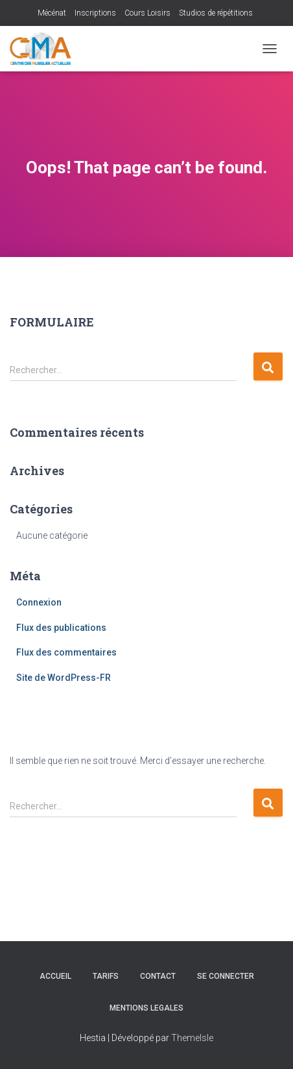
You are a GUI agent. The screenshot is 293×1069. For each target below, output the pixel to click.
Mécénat (52, 13)
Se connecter (225, 976)
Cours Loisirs (147, 13)
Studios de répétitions (216, 13)
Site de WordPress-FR (63, 677)
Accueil (55, 976)
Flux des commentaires (66, 652)
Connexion (39, 602)
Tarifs (106, 976)
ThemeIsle (192, 1038)
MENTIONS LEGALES (146, 1008)
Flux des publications (61, 627)
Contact (158, 976)
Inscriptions (95, 13)
